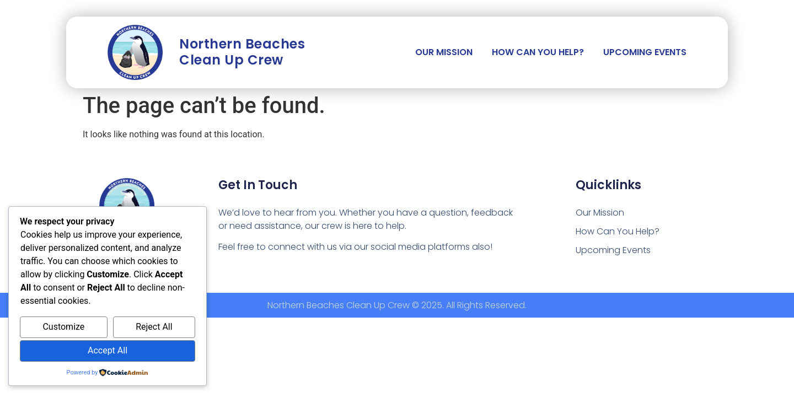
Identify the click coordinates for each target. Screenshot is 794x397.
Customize (63, 326)
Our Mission (444, 52)
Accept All (107, 350)
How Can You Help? (538, 52)
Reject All (154, 326)
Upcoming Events (644, 52)
